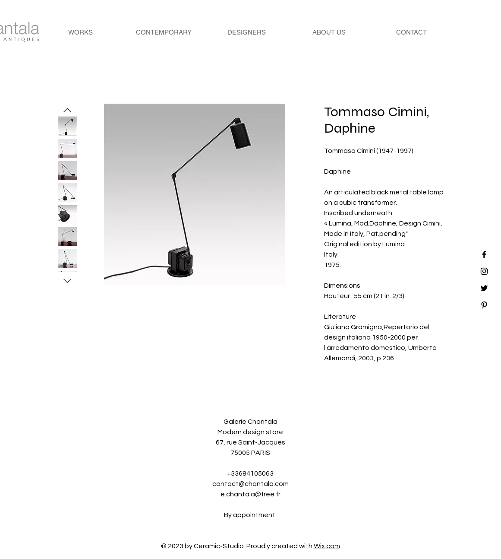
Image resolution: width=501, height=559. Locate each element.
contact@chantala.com (250, 483)
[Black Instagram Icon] (484, 271)
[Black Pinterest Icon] (484, 305)
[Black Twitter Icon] (484, 288)
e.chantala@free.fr (250, 494)
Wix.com (327, 546)
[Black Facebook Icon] (484, 254)
